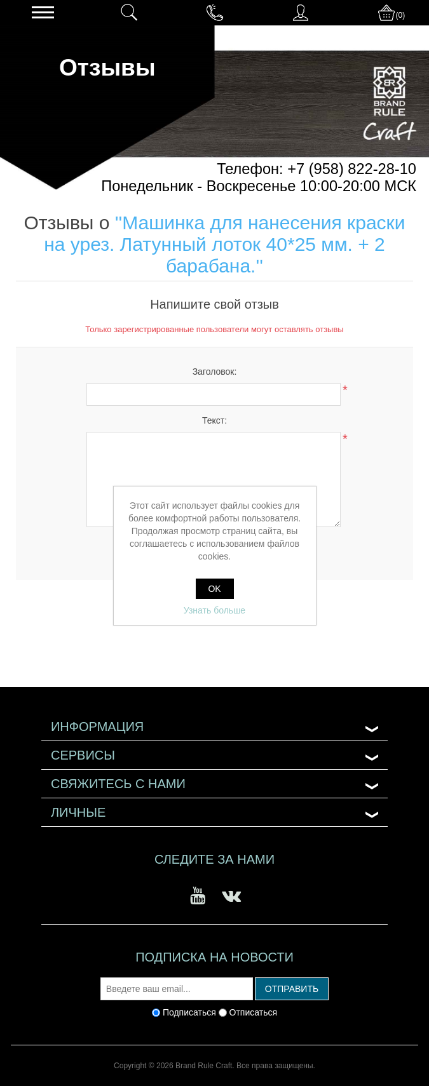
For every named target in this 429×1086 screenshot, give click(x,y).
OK (214, 589)
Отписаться (253, 1012)
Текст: (214, 420)
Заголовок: (215, 371)
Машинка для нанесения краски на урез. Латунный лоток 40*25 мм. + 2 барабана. (224, 244)
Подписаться (189, 1012)
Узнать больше (214, 610)
